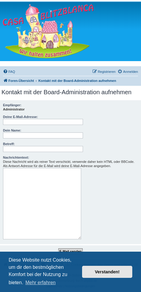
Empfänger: (12, 105)
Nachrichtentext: (16, 157)
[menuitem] (9, 71)
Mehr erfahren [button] (40, 282)
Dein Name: (12, 130)
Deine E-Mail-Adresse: (20, 117)
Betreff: (9, 144)
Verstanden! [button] (107, 271)
